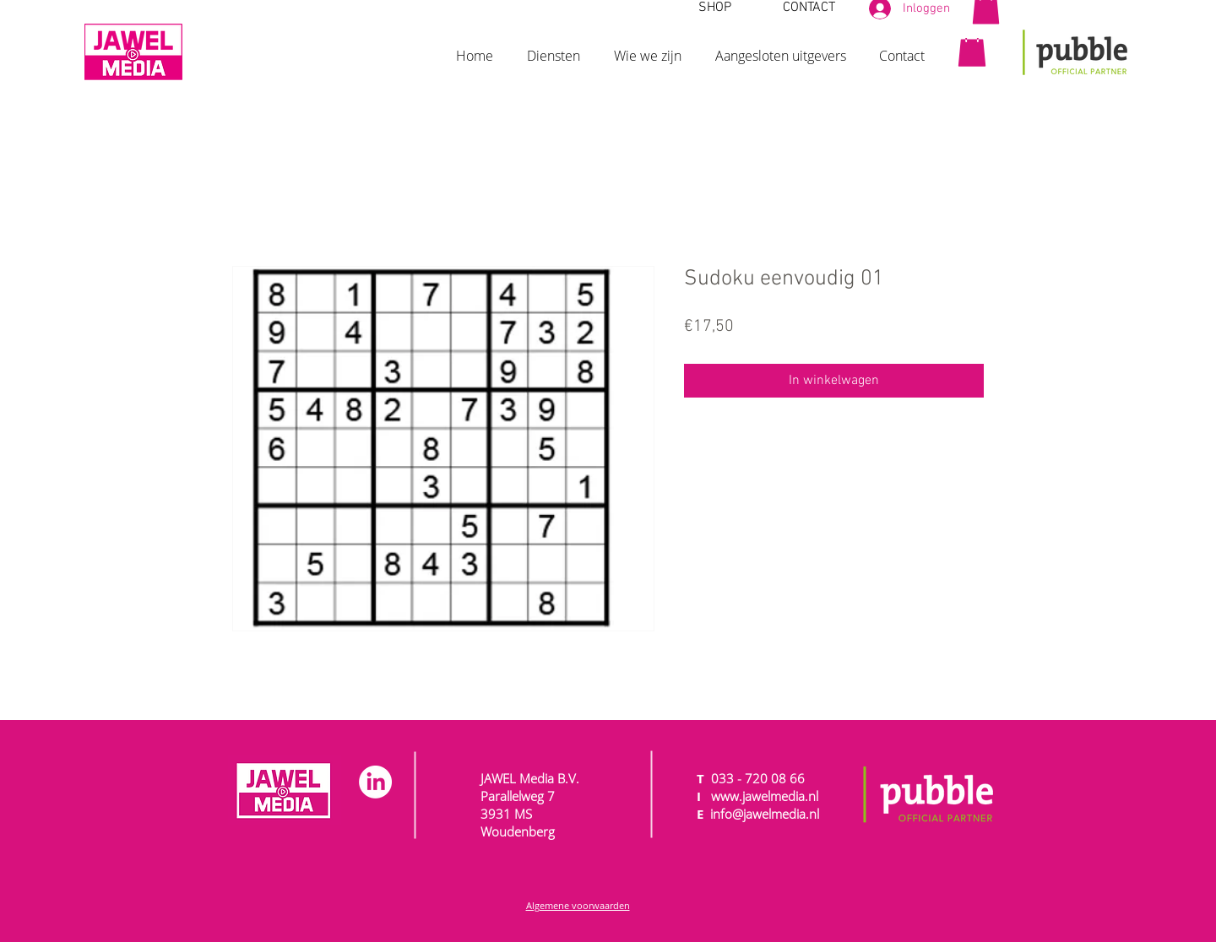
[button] (553, 48)
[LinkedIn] (375, 782)
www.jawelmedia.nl (764, 796)
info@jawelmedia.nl (764, 813)
